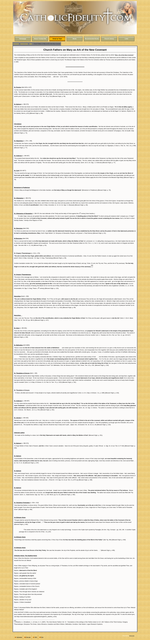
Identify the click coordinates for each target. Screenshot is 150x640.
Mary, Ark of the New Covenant (124, 55)
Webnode (131, 635)
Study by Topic (24, 43)
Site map (28, 637)
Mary (31, 43)
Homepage (16, 43)
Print (42, 637)
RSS (36, 637)
